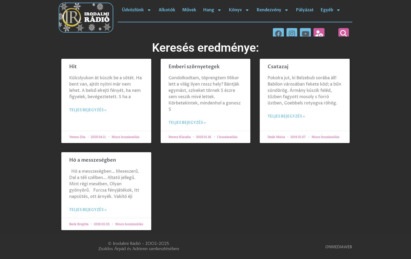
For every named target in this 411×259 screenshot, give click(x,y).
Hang (212, 10)
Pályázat (305, 10)
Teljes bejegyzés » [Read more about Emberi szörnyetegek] (187, 122)
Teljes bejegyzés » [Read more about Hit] (87, 110)
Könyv (239, 10)
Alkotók (167, 10)
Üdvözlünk (137, 10)
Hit (73, 67)
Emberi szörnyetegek (194, 67)
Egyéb (331, 10)
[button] (343, 33)
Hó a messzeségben (92, 160)
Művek (189, 10)
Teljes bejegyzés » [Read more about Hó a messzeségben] (87, 209)
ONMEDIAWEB (338, 247)
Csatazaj (278, 67)
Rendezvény (273, 10)
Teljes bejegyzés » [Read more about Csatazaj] (286, 116)
